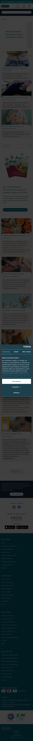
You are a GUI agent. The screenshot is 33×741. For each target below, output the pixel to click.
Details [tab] (16, 351)
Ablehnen (16, 392)
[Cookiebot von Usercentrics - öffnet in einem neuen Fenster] (23, 347)
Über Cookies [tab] (26, 351)
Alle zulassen (16, 381)
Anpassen (16, 387)
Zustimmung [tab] (6, 351)
